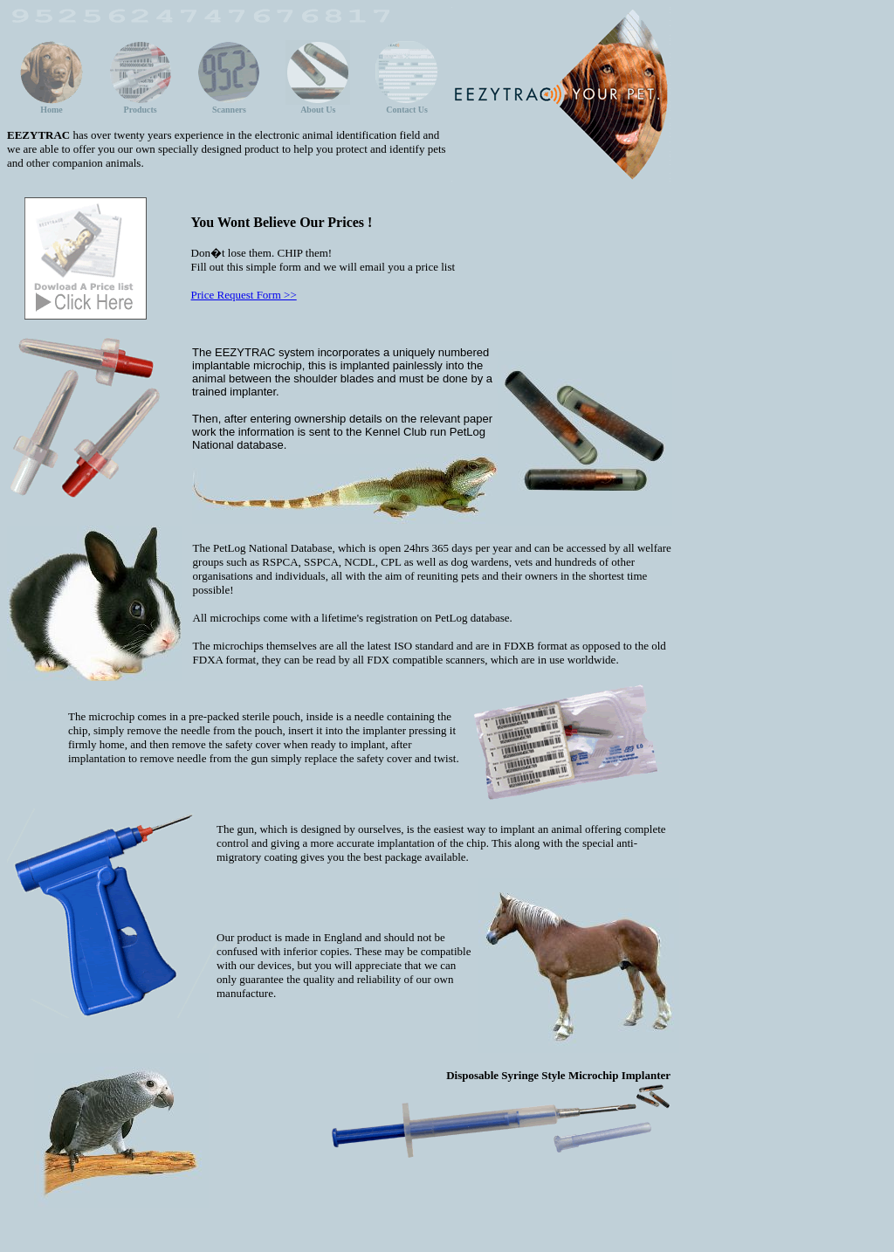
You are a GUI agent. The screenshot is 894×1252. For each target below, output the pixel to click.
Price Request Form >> (244, 294)
